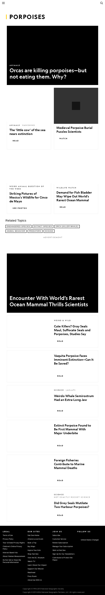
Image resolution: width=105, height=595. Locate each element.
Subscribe (56, 535)
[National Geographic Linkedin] (93, 535)
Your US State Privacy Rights (14, 543)
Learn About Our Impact (37, 565)
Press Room (32, 576)
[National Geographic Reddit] (101, 535)
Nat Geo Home (33, 535)
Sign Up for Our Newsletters (63, 554)
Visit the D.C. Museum (36, 557)
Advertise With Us (35, 580)
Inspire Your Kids (34, 550)
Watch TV (31, 561)
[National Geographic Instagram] (78, 535)
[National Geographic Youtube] (89, 535)
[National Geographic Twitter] (85, 535)
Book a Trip (32, 543)
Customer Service (59, 539)
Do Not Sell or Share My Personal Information (12, 561)
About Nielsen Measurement (14, 556)
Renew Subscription (60, 543)
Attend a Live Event (35, 539)
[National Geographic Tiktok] (97, 535)
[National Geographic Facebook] (81, 535)
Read (14, 140)
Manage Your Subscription (62, 546)
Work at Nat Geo (59, 550)
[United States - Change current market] (88, 539)
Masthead (31, 572)
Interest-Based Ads (10, 552)
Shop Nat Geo (33, 554)
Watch (62, 138)
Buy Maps (31, 546)
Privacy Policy (8, 539)
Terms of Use (8, 535)
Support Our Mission (36, 569)
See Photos (18, 208)
